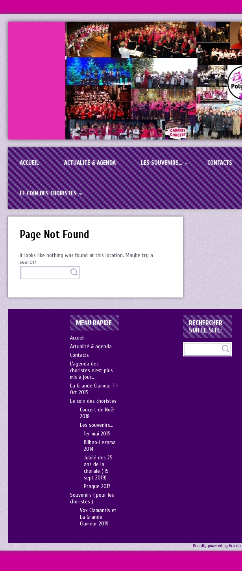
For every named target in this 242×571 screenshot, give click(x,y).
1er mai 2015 (97, 433)
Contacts (79, 355)
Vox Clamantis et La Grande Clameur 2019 (98, 517)
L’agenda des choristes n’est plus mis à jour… (91, 370)
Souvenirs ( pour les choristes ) (92, 498)
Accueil (29, 162)
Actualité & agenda (90, 162)
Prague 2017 (97, 486)
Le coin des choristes (48, 193)
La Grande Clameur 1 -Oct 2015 (94, 389)
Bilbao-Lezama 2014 (100, 445)
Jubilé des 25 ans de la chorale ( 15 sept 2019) (98, 467)
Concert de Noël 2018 (97, 413)
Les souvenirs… (161, 162)
